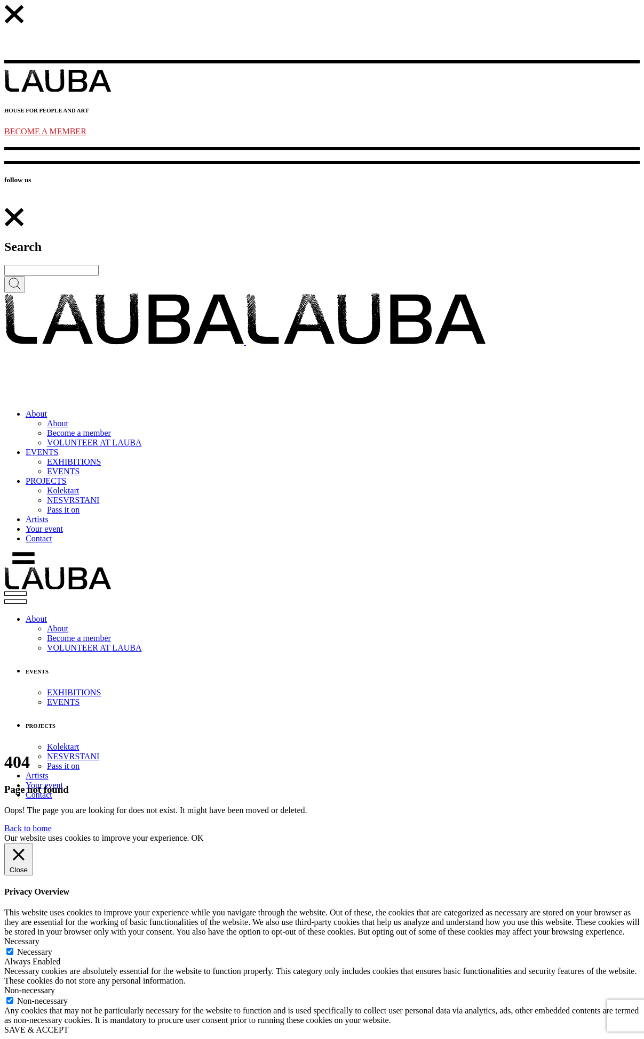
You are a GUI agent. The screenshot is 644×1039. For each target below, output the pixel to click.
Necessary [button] (21, 941)
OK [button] (198, 837)
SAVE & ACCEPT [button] (36, 1029)
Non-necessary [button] (29, 990)
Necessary (34, 951)
